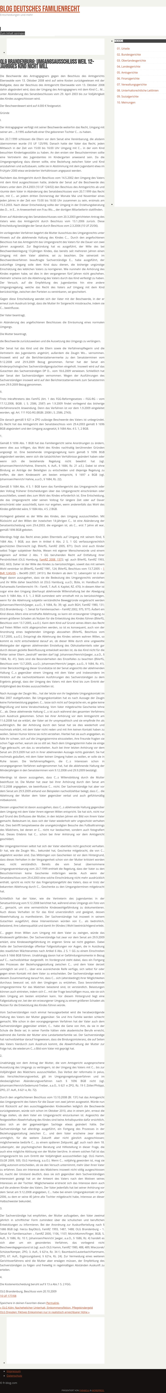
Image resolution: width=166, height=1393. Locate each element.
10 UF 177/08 (8, 1296)
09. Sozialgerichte (128, 96)
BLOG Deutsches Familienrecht (40, 9)
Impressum (14, 1371)
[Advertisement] (67, 27)
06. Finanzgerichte (128, 78)
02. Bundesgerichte (129, 54)
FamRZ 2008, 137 (50, 559)
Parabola (85, 1390)
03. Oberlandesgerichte (131, 60)
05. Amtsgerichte (127, 72)
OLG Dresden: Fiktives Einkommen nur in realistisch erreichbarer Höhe (44, 1312)
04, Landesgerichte (128, 66)
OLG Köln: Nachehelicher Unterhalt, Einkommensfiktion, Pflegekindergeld (46, 1308)
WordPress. (98, 1390)
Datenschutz (14, 1376)
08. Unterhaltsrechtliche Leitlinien (138, 90)
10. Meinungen (126, 102)
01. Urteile (123, 48)
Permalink (52, 1303)
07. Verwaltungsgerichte (132, 84)
